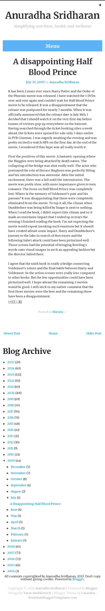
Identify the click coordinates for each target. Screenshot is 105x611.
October (16, 479)
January (16, 540)
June (14, 509)
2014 (10, 430)
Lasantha (88, 593)
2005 (11, 565)
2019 (10, 399)
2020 (11, 393)
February (17, 534)
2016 (10, 417)
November (18, 473)
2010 (10, 454)
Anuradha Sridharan (52, 15)
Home (53, 333)
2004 (11, 571)
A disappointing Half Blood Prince (35, 504)
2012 (10, 442)
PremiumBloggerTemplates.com (52, 597)
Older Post (93, 333)
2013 (10, 436)
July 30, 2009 (35, 82)
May (14, 516)
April (14, 522)
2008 (11, 546)
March (15, 528)
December (18, 467)
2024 (10, 368)
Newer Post (12, 333)
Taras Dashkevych (37, 593)
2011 (10, 448)
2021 (10, 387)
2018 (10, 405)
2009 (11, 460)
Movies (57, 312)
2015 (10, 423)
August (16, 491)
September (18, 485)
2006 (11, 559)
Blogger (78, 579)
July (13, 497)
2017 (10, 411)
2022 (10, 381)
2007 (11, 553)
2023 (10, 374)
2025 (10, 362)
